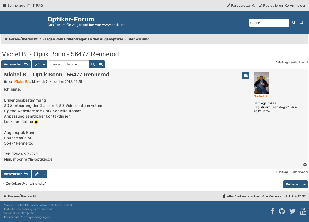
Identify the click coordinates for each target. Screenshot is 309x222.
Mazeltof (21, 213)
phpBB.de (47, 209)
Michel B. (260, 96)
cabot (32, 213)
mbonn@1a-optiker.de (32, 159)
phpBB (22, 205)
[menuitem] (37, 5)
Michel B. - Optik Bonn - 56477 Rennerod (60, 54)
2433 (272, 103)
